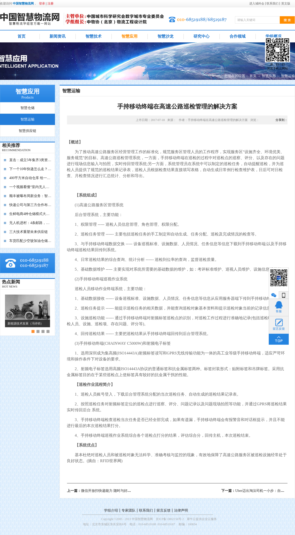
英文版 (285, 3)
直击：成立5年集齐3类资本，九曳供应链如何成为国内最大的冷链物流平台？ (30, 160)
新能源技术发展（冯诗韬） (26, 323)
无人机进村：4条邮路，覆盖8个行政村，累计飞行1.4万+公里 (30, 223)
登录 (42, 3)
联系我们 (146, 510)
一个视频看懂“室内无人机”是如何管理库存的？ (30, 187)
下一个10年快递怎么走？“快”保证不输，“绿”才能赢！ (30, 169)
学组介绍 (111, 510)
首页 (22, 36)
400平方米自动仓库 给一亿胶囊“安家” (30, 178)
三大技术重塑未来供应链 (28, 232)
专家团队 (129, 510)
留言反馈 (163, 510)
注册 (51, 3)
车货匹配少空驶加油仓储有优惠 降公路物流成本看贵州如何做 (30, 241)
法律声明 (181, 510)
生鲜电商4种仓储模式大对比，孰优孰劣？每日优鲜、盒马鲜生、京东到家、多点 (30, 214)
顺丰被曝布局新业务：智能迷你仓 (30, 196)
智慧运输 (288, 76)
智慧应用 (269, 76)
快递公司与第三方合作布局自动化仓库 (30, 205)
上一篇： (109, 491)
